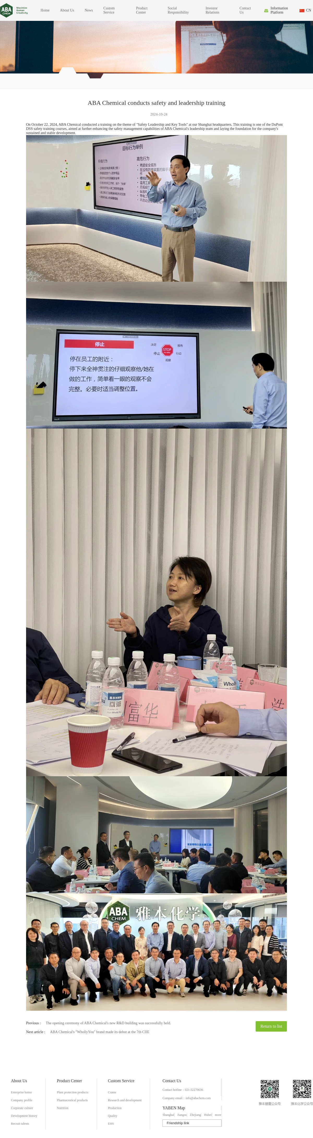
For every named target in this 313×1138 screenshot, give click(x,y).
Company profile (21, 1100)
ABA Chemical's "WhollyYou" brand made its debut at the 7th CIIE (99, 1032)
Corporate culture (22, 1108)
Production (115, 1108)
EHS (111, 1123)
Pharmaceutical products (72, 1100)
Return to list (271, 1026)
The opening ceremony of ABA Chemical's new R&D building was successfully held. (108, 1023)
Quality (112, 1116)
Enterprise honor (21, 1092)
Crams (112, 1092)
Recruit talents (20, 1123)
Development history (24, 1116)
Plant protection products (72, 1092)
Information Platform (279, 10)
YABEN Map (173, 1108)
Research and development (125, 1100)
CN (308, 10)
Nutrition (62, 1108)
